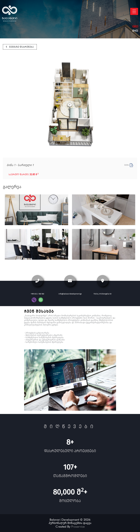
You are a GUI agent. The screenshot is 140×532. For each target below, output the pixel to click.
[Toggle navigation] (134, 11)
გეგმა (128, 165)
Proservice (78, 526)
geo (135, 26)
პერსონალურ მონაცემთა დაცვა (70, 523)
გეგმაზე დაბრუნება (20, 46)
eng (135, 30)
